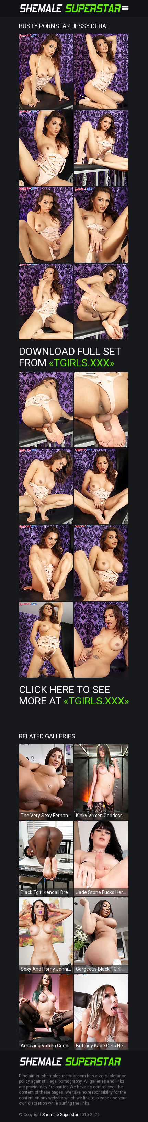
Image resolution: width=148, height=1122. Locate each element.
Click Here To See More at (74, 695)
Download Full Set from (70, 357)
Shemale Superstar (60, 1114)
